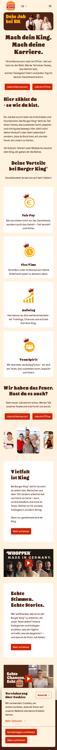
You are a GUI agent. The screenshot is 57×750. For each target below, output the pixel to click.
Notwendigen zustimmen (21, 732)
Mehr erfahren (21, 531)
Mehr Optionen (15, 721)
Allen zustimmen (16, 740)
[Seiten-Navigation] (50, 6)
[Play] (28, 563)
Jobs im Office (42, 86)
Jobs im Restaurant (17, 86)
